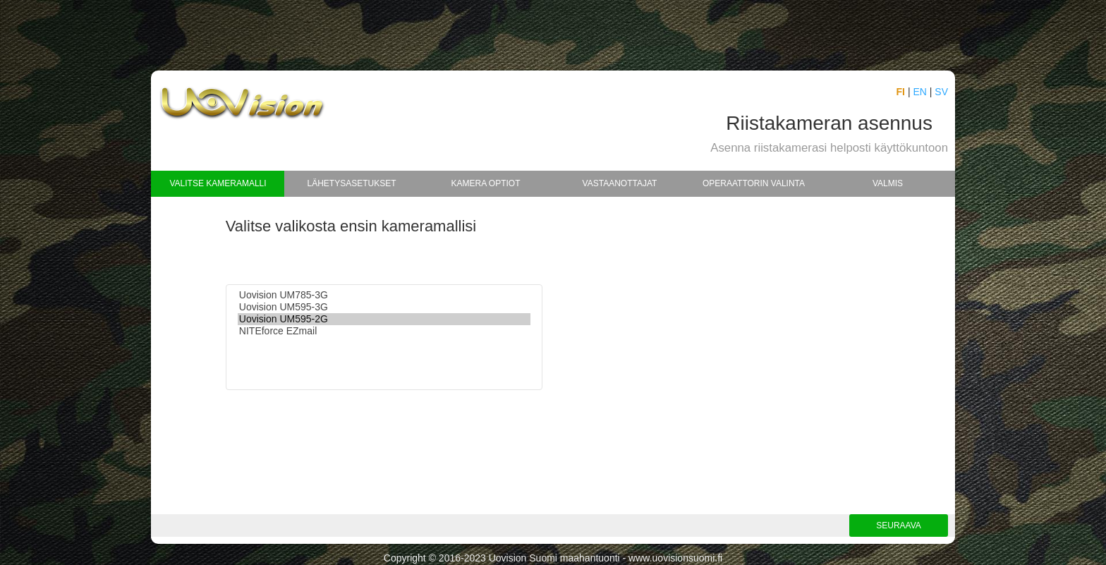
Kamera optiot (485, 183)
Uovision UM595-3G (384, 307)
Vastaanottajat (620, 183)
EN (919, 91)
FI (901, 91)
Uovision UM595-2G (384, 319)
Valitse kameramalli (217, 183)
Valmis (888, 183)
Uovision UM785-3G (384, 295)
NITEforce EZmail (384, 331)
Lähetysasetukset (351, 183)
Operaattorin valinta (754, 183)
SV (941, 91)
